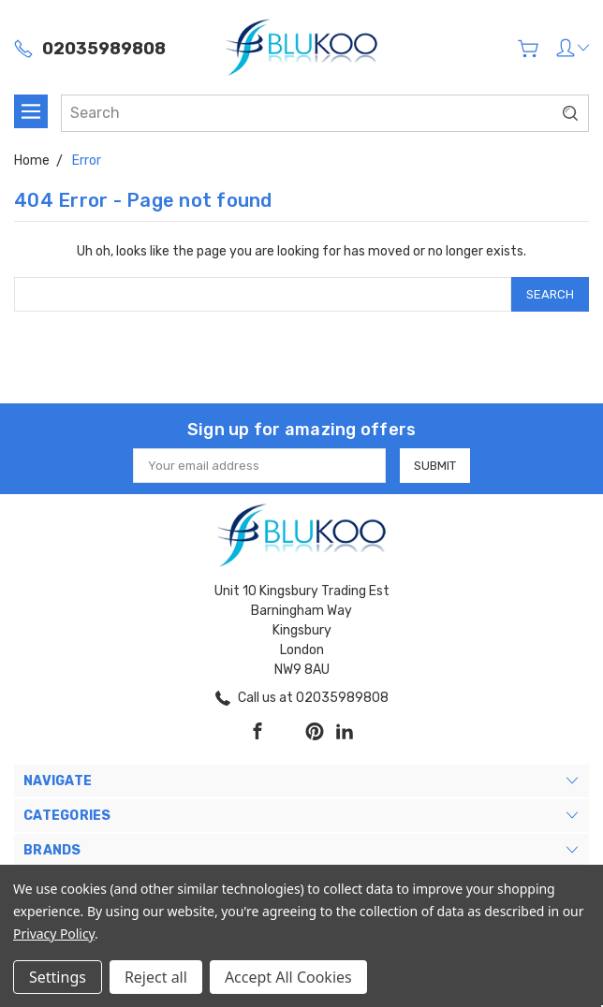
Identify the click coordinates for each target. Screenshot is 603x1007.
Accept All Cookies (288, 977)
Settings (57, 977)
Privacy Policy (54, 933)
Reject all (156, 977)
